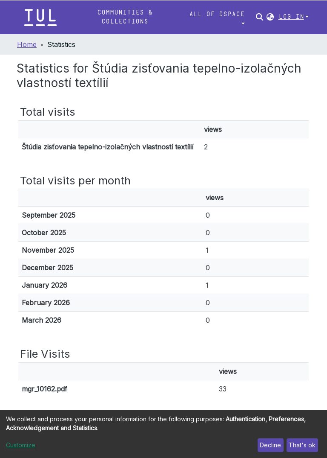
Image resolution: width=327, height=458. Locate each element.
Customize (20, 445)
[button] (270, 17)
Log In (291, 17)
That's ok (302, 445)
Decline (270, 445)
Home (27, 44)
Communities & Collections (124, 17)
